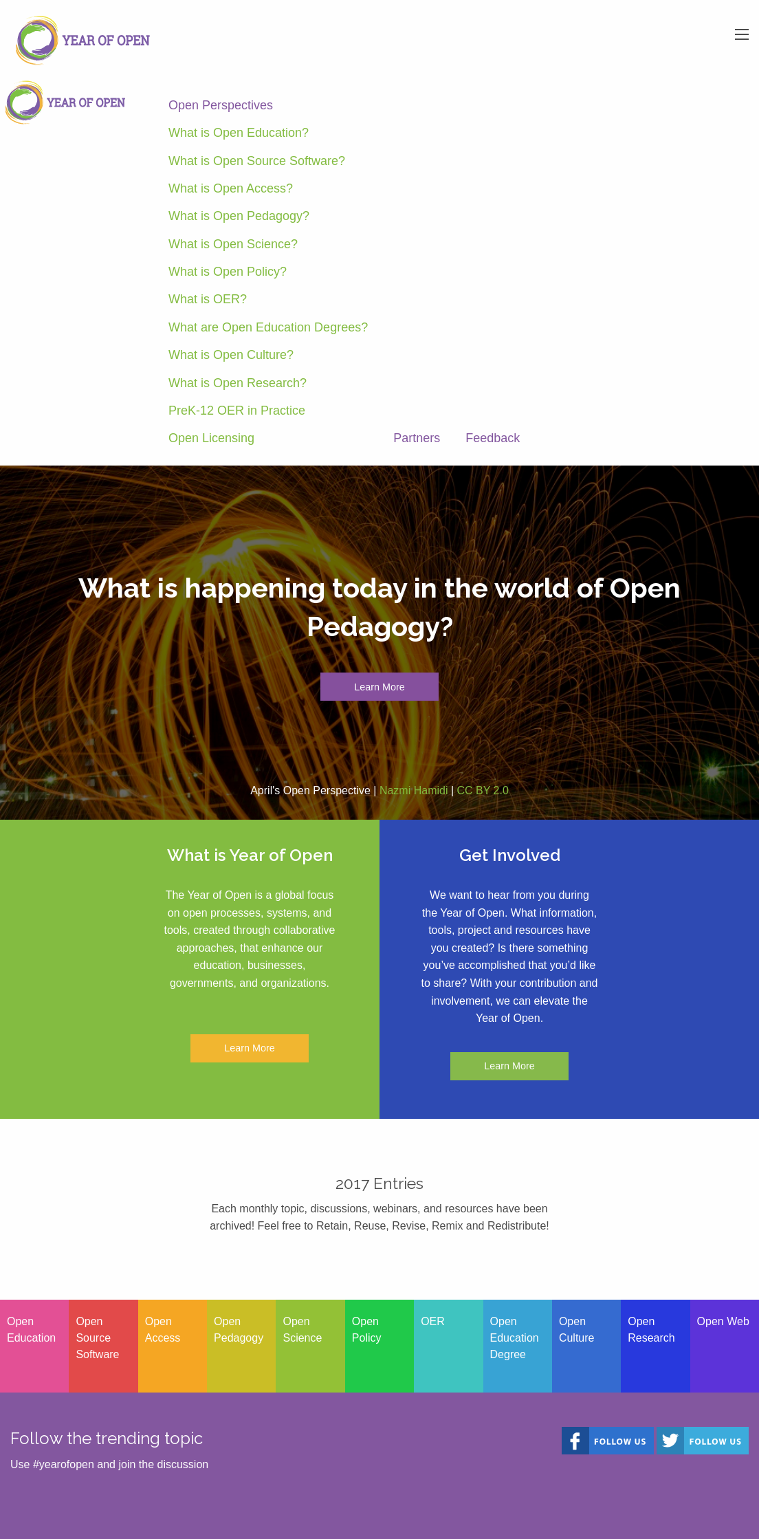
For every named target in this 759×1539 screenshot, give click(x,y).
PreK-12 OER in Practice (236, 410)
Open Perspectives (220, 105)
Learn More (379, 686)
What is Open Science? (233, 244)
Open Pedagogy (238, 1330)
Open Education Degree (514, 1338)
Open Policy (367, 1330)
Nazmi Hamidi (414, 790)
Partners (416, 438)
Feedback (492, 438)
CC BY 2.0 (483, 790)
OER (433, 1321)
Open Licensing (211, 438)
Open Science (302, 1330)
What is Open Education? (238, 133)
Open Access (163, 1330)
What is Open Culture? (231, 355)
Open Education (31, 1330)
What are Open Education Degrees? (268, 327)
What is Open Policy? (227, 272)
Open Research (651, 1330)
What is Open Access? (230, 188)
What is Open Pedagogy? (238, 216)
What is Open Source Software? (256, 161)
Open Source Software (97, 1338)
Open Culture (577, 1330)
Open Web (723, 1321)
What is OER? (207, 299)
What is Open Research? (237, 383)
